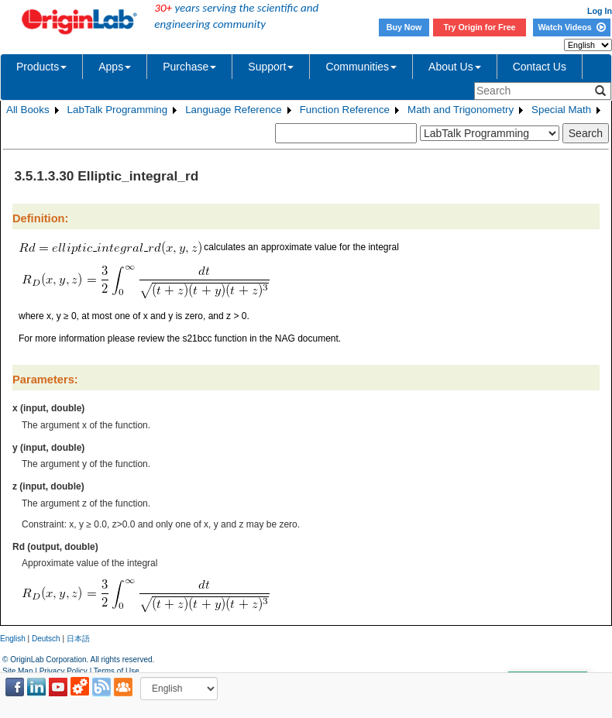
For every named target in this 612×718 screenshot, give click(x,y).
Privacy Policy (64, 671)
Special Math (561, 109)
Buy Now (404, 27)
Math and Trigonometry (460, 109)
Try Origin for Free (480, 27)
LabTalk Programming (117, 109)
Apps (114, 66)
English (13, 638)
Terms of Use (116, 671)
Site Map (17, 671)
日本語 (78, 638)
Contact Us (539, 66)
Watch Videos (571, 27)
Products (41, 66)
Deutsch (46, 638)
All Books (28, 109)
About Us (454, 66)
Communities (361, 66)
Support (271, 66)
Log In (599, 10)
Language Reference (233, 109)
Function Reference (345, 109)
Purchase (189, 66)
